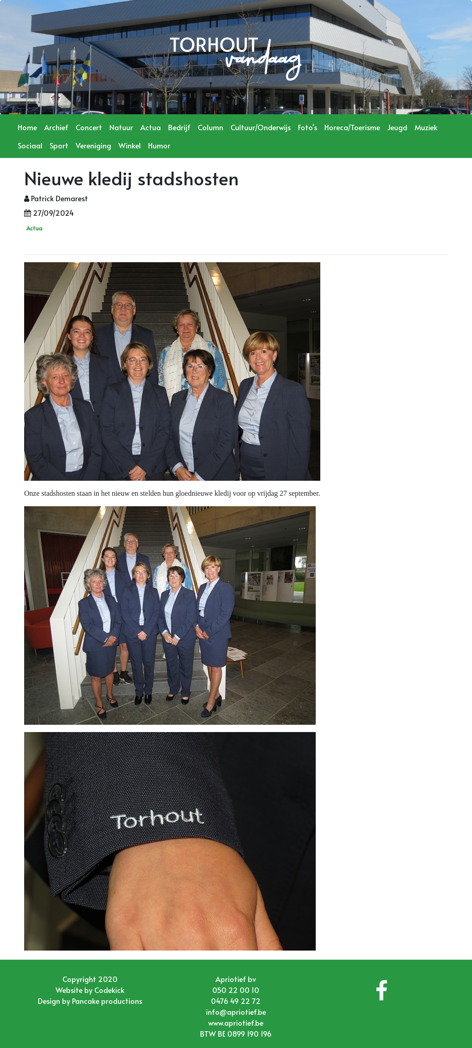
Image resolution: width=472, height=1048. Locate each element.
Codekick (109, 990)
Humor (159, 145)
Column (210, 127)
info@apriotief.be (236, 1012)
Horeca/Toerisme (352, 127)
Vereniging (93, 145)
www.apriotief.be (235, 1022)
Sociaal (30, 145)
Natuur (121, 127)
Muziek (426, 127)
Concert (89, 127)
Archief (56, 127)
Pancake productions (107, 1001)
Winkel (129, 145)
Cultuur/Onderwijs (261, 127)
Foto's (307, 127)
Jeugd (397, 127)
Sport (59, 145)
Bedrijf (179, 127)
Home (27, 127)
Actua (150, 127)
